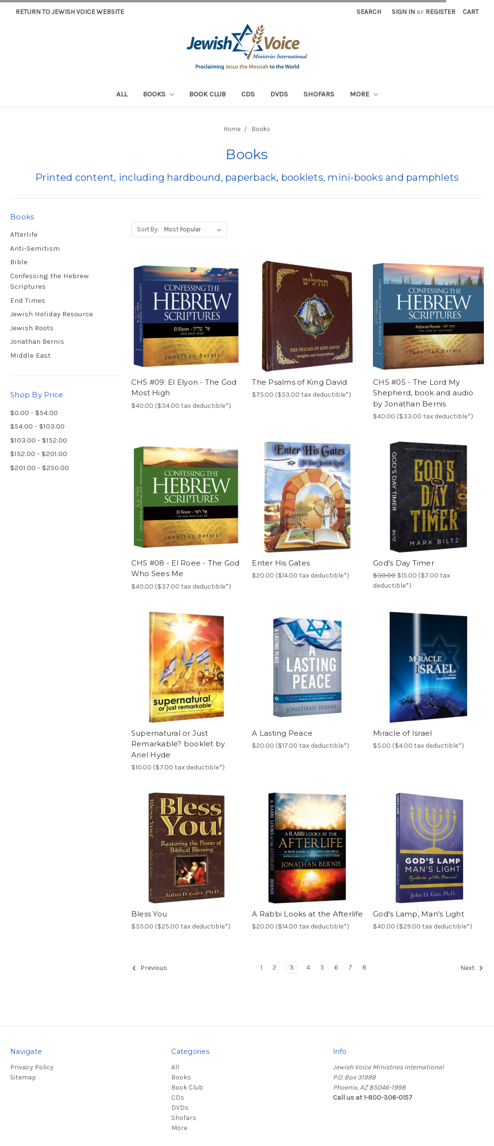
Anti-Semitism (35, 248)
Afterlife (24, 234)
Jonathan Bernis (37, 341)
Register (440, 12)
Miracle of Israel (402, 733)
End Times (27, 300)
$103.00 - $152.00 (38, 440)
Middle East (30, 355)
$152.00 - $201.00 (38, 453)
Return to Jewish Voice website (69, 12)
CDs (248, 94)
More (364, 94)
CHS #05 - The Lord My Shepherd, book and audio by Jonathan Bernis (423, 393)
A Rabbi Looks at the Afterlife (307, 913)
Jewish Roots (32, 328)
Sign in (403, 12)
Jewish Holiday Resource (51, 314)
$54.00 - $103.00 (37, 426)
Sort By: (148, 229)
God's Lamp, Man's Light (418, 913)
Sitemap (23, 1077)
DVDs (279, 94)
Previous (149, 968)
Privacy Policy (32, 1067)
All (121, 94)
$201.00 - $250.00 (39, 467)
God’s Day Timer (403, 562)
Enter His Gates (281, 562)
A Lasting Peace (282, 733)
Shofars (318, 94)
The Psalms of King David (299, 382)
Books (158, 94)
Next (471, 968)
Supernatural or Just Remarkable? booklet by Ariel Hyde (178, 743)
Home (232, 129)
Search (369, 12)
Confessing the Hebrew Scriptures (49, 281)
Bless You (149, 913)
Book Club (207, 94)
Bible (18, 261)
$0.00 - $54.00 (34, 412)
